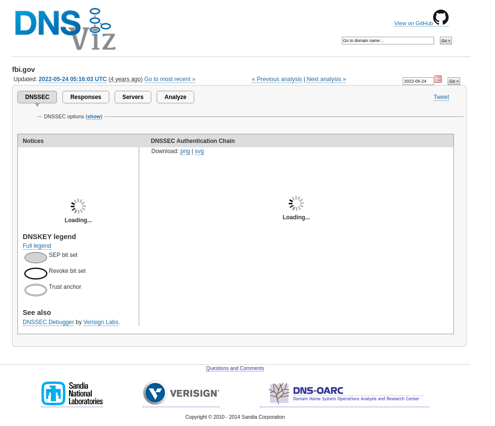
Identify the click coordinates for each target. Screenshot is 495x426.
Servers (133, 97)
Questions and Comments (235, 368)
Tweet (441, 97)
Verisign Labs (101, 322)
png (185, 151)
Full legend (37, 245)
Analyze (175, 97)
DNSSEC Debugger (48, 322)
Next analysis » (326, 79)
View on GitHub (421, 23)
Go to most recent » (170, 79)
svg (199, 151)
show (94, 116)
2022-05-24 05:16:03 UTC (73, 79)
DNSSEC (37, 97)
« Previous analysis (277, 79)
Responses (85, 97)
